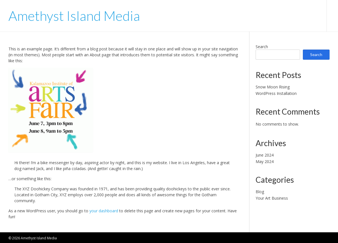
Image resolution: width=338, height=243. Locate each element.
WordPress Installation (276, 93)
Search (262, 46)
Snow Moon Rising (273, 87)
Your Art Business (272, 198)
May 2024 (265, 161)
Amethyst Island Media (74, 16)
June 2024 (265, 155)
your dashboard (103, 210)
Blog (260, 191)
